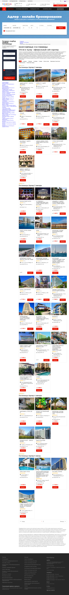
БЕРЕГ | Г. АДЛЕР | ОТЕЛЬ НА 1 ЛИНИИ (58, 83)
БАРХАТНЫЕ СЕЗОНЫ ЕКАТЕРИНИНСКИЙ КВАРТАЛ (57, 231)
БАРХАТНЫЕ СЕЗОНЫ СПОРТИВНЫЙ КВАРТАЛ (42, 259)
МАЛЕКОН (55, 316)
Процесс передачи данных (8, 567)
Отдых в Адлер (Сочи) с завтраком (8, 119)
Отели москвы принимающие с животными (32, 584)
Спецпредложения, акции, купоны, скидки (32, 588)
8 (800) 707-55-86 (18, 4)
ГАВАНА (38, 289)
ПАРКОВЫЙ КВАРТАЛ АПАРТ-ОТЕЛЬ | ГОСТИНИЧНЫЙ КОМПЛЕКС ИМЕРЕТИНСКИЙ (57, 348)
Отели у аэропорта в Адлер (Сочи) (9, 122)
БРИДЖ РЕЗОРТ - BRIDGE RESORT (26, 441)
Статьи (26, 586)
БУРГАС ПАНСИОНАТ (25, 289)
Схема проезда (50, 565)
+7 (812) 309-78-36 (44, 4)
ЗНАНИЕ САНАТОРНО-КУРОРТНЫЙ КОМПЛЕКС (58, 290)
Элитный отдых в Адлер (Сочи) (8, 97)
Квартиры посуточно (55, 61)
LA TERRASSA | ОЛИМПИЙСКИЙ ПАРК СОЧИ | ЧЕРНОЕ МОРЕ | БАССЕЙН (42, 203)
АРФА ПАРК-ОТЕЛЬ (25, 471)
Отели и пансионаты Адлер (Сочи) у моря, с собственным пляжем (9, 106)
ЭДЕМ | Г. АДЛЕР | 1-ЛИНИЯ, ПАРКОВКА (25, 169)
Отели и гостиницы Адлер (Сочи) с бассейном (8, 95)
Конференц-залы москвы (30, 566)
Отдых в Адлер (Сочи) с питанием (8, 100)
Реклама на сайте (6, 575)
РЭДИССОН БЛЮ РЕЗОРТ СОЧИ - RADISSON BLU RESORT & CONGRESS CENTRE (26, 505)
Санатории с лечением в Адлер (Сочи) (8, 102)
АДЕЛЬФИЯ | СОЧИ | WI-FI (26, 412)
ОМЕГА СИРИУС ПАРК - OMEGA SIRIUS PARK (26, 346)
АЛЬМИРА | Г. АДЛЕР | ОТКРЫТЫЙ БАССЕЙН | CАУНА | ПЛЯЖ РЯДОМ (58, 202)
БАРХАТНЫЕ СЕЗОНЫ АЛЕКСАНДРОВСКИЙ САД (57, 412)
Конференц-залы (47, 8)
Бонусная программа (7, 577)
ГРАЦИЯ (22, 113)
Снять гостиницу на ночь (30, 562)
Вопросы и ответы (6, 574)
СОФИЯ (38, 377)
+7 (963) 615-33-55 (59, 3)
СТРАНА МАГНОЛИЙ (57, 141)
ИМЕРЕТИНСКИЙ (40, 440)
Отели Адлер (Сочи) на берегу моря (7, 104)
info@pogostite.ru (51, 588)
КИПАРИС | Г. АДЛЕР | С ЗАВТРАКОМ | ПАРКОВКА (58, 113)
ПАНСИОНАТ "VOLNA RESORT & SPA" (41, 346)
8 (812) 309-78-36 (50, 576)
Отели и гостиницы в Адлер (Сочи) (9, 124)
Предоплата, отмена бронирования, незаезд (11, 565)
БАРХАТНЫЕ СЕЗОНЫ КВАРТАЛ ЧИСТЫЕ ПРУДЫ (26, 259)
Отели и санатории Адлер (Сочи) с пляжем (8, 93)
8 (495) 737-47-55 (50, 574)
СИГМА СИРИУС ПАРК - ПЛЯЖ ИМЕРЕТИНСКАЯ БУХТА (42, 142)
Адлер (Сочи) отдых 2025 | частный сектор (8, 111)
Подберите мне (9, 78)
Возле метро (27, 579)
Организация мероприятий (60, 9)
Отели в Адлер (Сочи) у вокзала (8, 121)
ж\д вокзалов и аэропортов (31, 581)
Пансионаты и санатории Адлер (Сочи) (8, 91)
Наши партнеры (6, 569)
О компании (5, 559)
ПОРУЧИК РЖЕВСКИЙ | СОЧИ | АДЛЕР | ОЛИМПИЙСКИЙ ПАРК (26, 378)
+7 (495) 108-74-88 (31, 4)
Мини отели (46, 61)
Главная (4, 557)
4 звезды (35, 61)
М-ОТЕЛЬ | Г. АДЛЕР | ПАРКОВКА (25, 141)
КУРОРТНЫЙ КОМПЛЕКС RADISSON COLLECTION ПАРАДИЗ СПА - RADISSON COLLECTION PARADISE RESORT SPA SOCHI (42, 474)
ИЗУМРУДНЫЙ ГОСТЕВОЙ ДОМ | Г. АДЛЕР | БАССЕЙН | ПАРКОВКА (25, 318)
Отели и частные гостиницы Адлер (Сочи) (9, 115)
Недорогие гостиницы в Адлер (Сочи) (8, 126)
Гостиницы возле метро (22, 8)
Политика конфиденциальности (10, 561)
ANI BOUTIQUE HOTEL (25, 201)
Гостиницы (11, 8)
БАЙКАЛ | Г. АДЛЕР (41, 83)
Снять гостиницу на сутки (30, 561)
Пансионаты (22, 62)
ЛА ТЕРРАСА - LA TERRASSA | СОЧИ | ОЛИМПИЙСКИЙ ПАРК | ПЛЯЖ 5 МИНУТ (42, 318)
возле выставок (28, 577)
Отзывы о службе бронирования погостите (10, 572)
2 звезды (25, 61)
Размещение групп (34, 8)
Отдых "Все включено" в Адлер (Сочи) (8, 98)
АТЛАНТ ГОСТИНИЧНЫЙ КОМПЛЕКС (42, 412)
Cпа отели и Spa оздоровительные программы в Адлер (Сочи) (8, 109)
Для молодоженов (28, 575)
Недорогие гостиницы (30, 573)
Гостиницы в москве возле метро (32, 568)
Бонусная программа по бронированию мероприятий (12, 580)
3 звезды (30, 61)
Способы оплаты (6, 562)
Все (20, 61)
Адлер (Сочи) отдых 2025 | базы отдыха (8, 113)
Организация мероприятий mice (32, 564)
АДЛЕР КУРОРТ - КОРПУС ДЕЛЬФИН (26, 83)
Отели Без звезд (30, 62)
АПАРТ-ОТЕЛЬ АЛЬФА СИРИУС (25, 231)
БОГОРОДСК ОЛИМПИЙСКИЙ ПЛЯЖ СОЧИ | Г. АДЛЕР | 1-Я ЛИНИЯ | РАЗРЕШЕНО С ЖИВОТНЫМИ (58, 261)
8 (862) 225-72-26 (50, 577)
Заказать (23, 96)
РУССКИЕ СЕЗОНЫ (57, 471)
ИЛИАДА (38, 113)
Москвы (26, 557)
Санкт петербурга (28, 559)
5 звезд (40, 61)
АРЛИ (37, 230)
